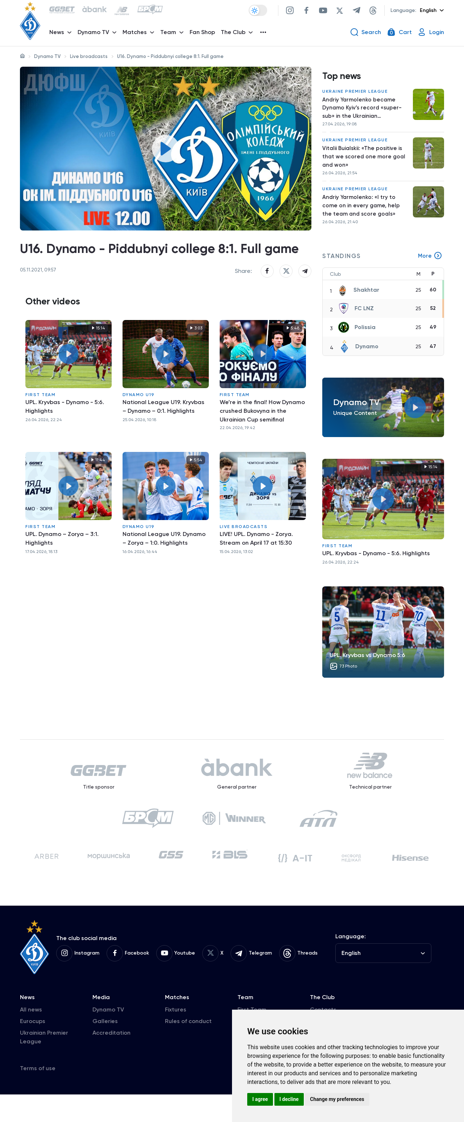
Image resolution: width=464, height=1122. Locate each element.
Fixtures (175, 1037)
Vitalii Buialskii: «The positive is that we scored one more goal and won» (364, 162)
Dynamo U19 (139, 423)
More (430, 265)
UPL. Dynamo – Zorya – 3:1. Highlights (62, 567)
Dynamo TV (47, 56)
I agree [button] (260, 1099)
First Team (40, 423)
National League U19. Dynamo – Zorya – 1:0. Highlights (164, 567)
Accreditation (111, 1060)
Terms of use (37, 1095)
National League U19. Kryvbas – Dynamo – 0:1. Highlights (163, 435)
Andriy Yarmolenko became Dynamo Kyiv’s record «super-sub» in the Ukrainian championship (362, 111)
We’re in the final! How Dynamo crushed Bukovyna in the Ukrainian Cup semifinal (262, 440)
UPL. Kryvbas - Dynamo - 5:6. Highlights (64, 435)
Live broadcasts (89, 56)
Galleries (105, 1048)
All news (31, 1037)
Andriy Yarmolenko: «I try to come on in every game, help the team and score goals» (361, 213)
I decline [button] (289, 1099)
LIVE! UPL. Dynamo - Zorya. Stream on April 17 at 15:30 (256, 567)
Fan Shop (204, 34)
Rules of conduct (188, 1048)
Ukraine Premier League (355, 93)
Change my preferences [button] (337, 1099)
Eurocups (32, 1048)
